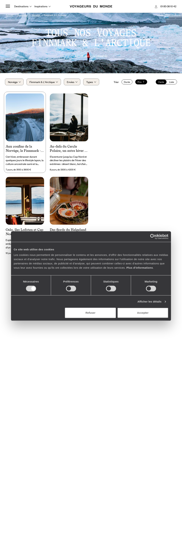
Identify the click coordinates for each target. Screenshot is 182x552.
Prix (140, 82)
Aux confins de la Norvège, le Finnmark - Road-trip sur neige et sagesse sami (23, 149)
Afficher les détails (149, 301)
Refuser (90, 312)
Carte (160, 82)
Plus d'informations (139, 267)
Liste (170, 82)
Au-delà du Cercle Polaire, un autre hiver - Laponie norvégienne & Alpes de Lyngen (67, 149)
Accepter (142, 312)
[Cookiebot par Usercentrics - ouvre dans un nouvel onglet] (152, 236)
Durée (126, 82)
